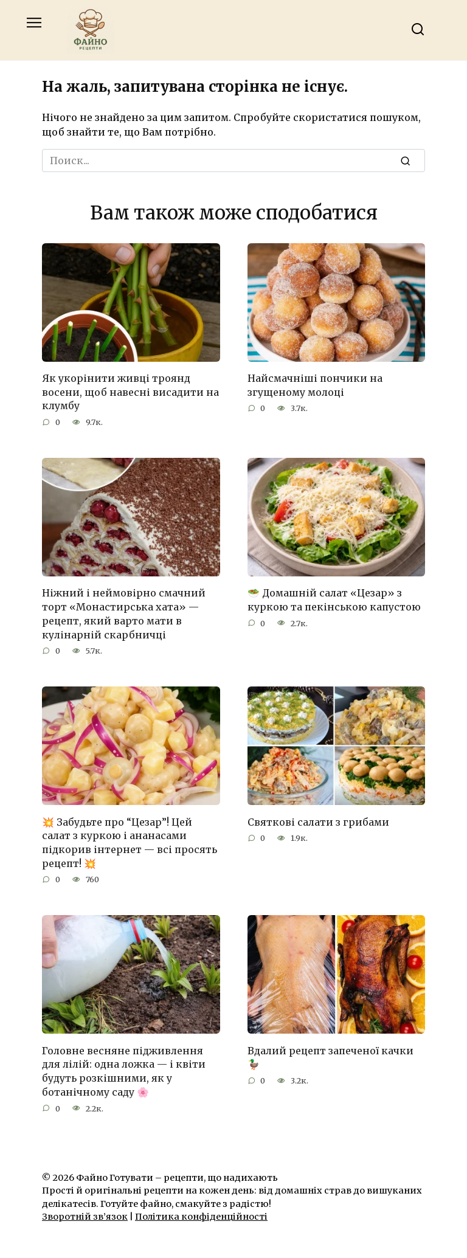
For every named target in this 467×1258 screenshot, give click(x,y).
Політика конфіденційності (201, 1214)
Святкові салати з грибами (318, 820)
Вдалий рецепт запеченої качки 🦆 (330, 1055)
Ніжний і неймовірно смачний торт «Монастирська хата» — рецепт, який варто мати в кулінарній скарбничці (124, 612)
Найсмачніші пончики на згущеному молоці (314, 385)
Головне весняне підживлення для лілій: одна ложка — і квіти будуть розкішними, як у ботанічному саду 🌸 (124, 1068)
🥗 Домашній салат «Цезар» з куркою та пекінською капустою (334, 599)
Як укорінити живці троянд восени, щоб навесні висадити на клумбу (130, 392)
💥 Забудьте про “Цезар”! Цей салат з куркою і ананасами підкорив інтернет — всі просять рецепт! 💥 (129, 840)
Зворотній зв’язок (85, 1214)
